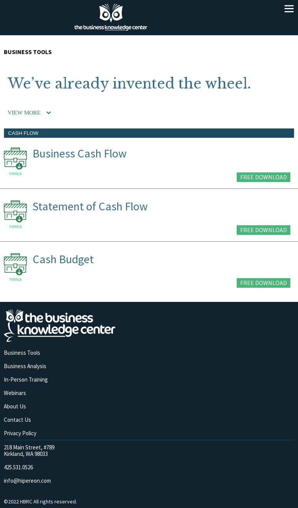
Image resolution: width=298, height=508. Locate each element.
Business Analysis (25, 366)
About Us (15, 406)
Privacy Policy (20, 433)
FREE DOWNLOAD (263, 177)
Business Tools (22, 352)
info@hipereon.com (27, 480)
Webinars (15, 393)
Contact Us (17, 419)
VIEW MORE (24, 113)
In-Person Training (26, 379)
